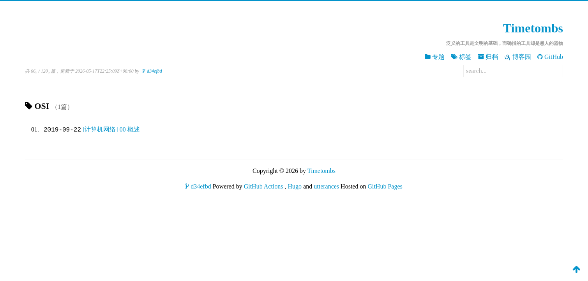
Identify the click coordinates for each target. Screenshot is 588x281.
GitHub (550, 56)
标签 (461, 56)
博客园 (517, 56)
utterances (326, 186)
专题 (435, 56)
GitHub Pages (384, 186)
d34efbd (152, 71)
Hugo (295, 186)
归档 (488, 56)
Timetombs (533, 28)
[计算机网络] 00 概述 (111, 129)
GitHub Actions (263, 186)
